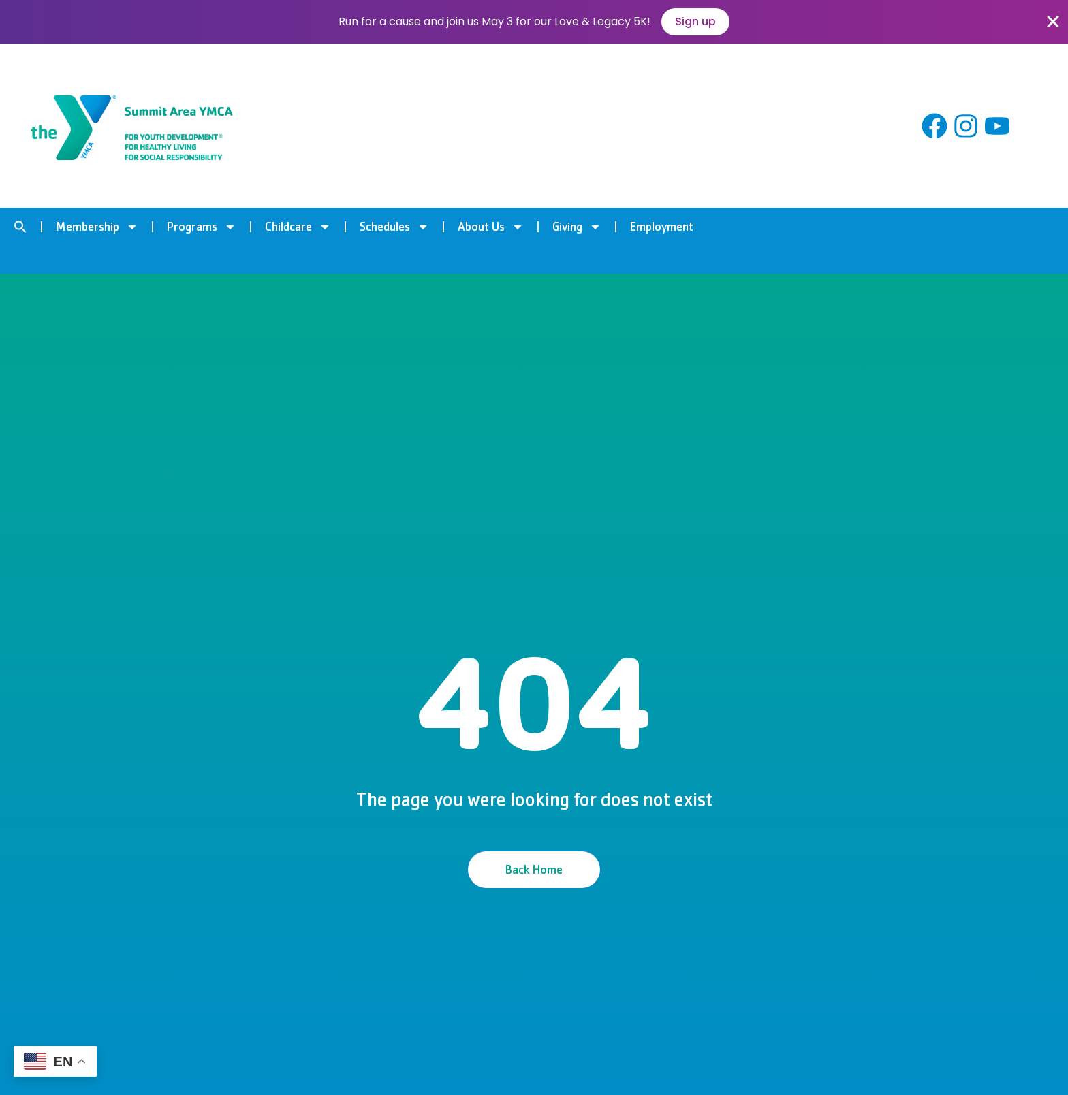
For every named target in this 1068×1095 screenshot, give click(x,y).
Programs (201, 227)
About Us (491, 227)
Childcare (298, 227)
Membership (97, 227)
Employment (661, 226)
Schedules (394, 227)
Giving (576, 227)
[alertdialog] (534, 22)
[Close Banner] (1053, 22)
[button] (20, 226)
